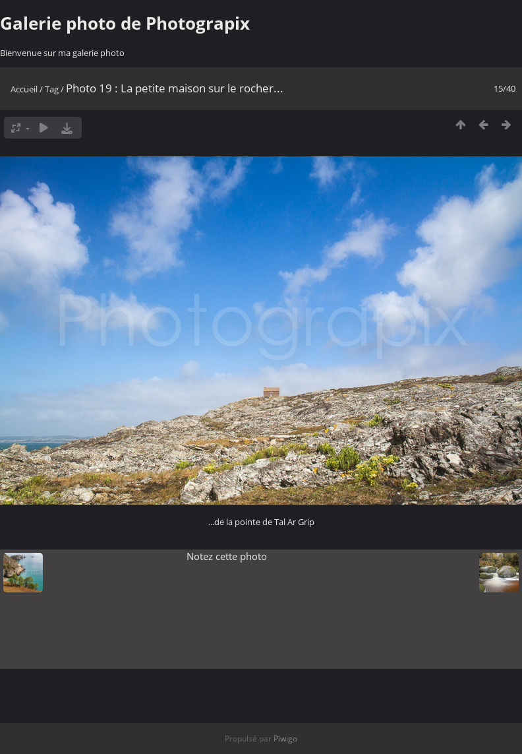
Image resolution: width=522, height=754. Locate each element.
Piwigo (285, 738)
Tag (52, 89)
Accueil (24, 89)
